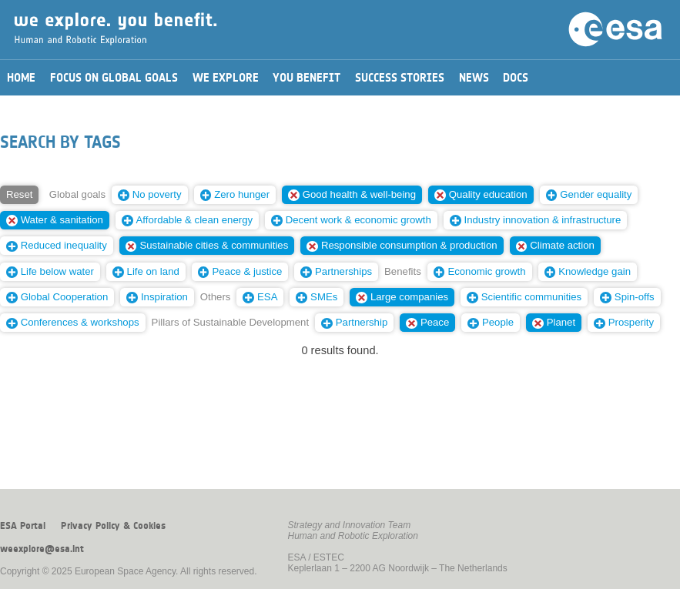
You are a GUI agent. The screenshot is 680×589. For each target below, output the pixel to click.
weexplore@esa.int (42, 549)
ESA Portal (22, 526)
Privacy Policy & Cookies (113, 526)
